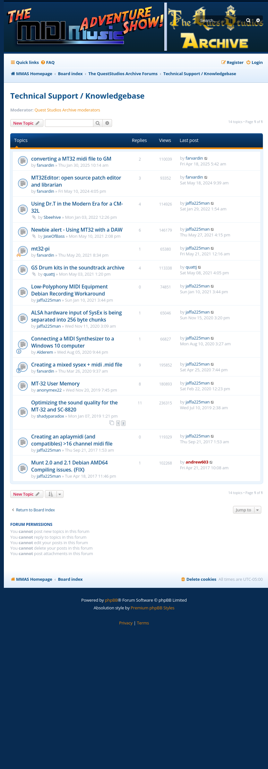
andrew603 (197, 462)
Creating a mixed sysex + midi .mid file (76, 364)
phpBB (111, 600)
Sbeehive (52, 217)
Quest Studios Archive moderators (67, 110)
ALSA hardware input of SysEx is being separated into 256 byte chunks (76, 316)
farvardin (45, 165)
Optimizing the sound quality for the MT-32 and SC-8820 (74, 406)
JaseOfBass (54, 236)
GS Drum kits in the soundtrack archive (78, 267)
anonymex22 (49, 390)
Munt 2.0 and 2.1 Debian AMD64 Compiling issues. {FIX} (69, 466)
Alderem (45, 352)
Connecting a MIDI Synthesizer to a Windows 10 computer (72, 342)
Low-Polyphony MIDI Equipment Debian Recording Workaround (69, 290)
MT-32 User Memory (55, 383)
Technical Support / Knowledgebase (77, 95)
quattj (49, 274)
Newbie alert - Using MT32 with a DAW (76, 229)
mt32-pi (40, 248)
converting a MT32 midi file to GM (71, 158)
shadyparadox (50, 416)
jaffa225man (198, 203)
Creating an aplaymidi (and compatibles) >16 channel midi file (71, 440)
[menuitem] (47, 62)
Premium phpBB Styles (152, 608)
